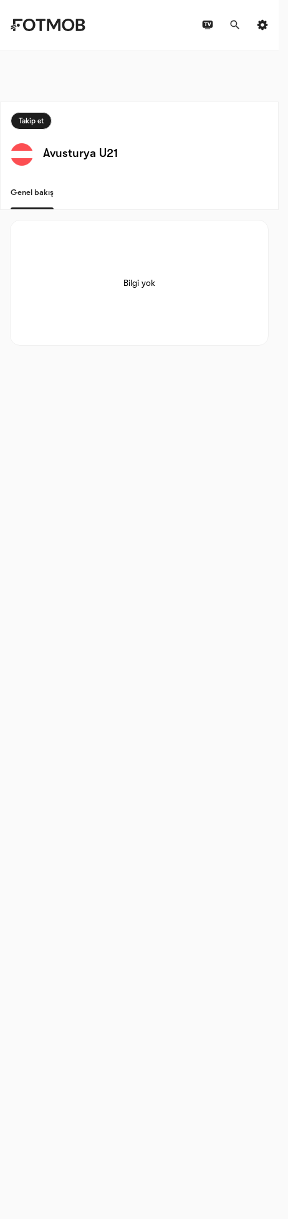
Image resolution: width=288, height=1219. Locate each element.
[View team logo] (22, 154)
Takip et (31, 120)
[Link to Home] (47, 25)
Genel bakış (32, 192)
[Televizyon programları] (207, 25)
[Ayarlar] (262, 25)
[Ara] (235, 25)
